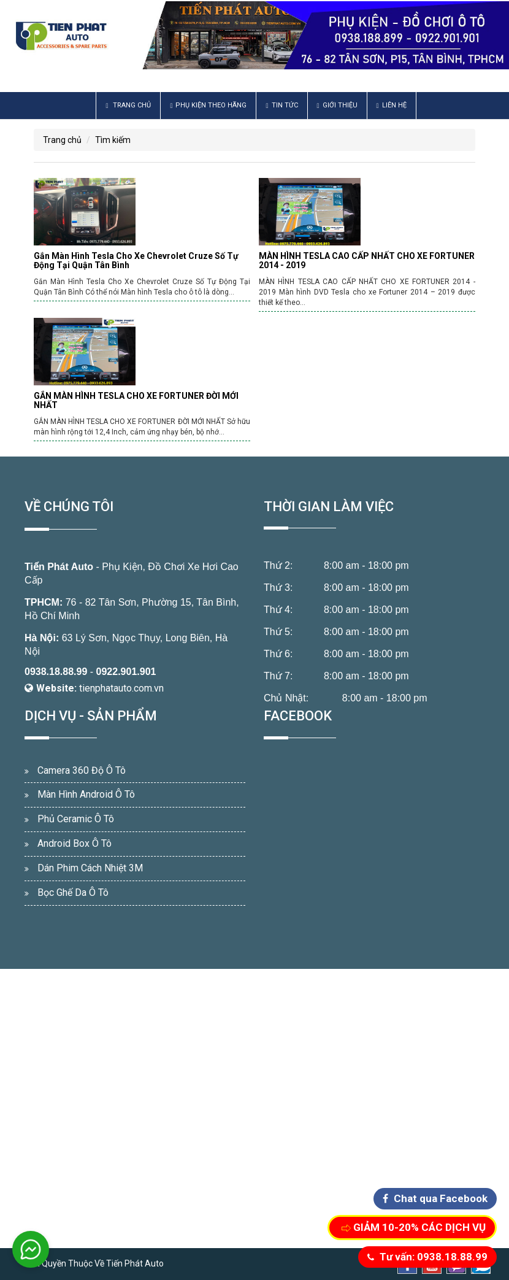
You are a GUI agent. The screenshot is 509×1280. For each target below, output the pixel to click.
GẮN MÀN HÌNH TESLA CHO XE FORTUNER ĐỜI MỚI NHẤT (136, 400)
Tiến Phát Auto (59, 566)
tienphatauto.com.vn (121, 688)
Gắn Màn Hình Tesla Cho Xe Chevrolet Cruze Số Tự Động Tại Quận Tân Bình (136, 260)
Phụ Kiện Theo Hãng (208, 105)
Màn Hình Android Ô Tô (86, 794)
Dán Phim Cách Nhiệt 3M (90, 868)
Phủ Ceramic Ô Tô (75, 819)
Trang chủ (128, 105)
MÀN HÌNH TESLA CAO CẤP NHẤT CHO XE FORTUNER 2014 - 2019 (367, 260)
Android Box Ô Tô (74, 843)
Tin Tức (281, 105)
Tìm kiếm (113, 140)
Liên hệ (392, 105)
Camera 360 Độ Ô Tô (81, 770)
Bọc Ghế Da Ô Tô (73, 892)
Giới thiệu (337, 105)
